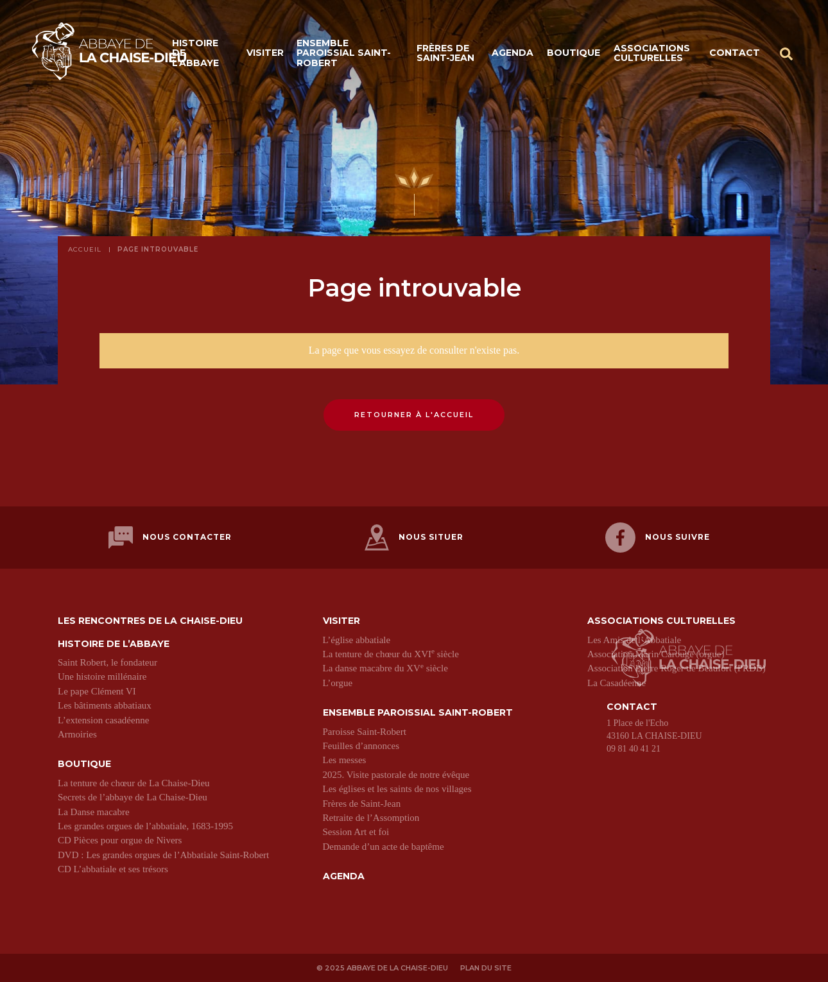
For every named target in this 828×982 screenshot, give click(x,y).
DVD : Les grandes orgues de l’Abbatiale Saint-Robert (163, 855)
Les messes (345, 760)
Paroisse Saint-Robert (364, 732)
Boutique (573, 52)
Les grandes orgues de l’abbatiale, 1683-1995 (145, 826)
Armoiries (77, 734)
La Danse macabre (94, 812)
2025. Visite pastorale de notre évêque (396, 775)
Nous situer (414, 537)
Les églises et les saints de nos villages (397, 789)
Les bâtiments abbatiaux (104, 705)
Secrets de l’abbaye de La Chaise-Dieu (132, 797)
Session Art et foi (356, 832)
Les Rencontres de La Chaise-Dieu (150, 621)
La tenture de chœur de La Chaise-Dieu (134, 783)
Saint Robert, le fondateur (107, 662)
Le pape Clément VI (97, 691)
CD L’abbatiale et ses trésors (113, 869)
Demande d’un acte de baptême (383, 846)
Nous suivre (657, 537)
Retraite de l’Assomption (371, 818)
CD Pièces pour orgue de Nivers (120, 840)
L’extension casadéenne (103, 720)
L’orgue (338, 683)
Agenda (512, 52)
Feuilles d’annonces (361, 746)
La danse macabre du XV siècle (385, 668)
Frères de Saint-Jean (445, 53)
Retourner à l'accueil (414, 414)
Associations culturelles (652, 53)
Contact (734, 52)
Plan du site (486, 967)
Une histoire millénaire (102, 676)
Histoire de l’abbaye (195, 53)
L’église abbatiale (357, 640)
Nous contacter (170, 537)
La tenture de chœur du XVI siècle (391, 654)
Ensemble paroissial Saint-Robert (344, 53)
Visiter (265, 52)
